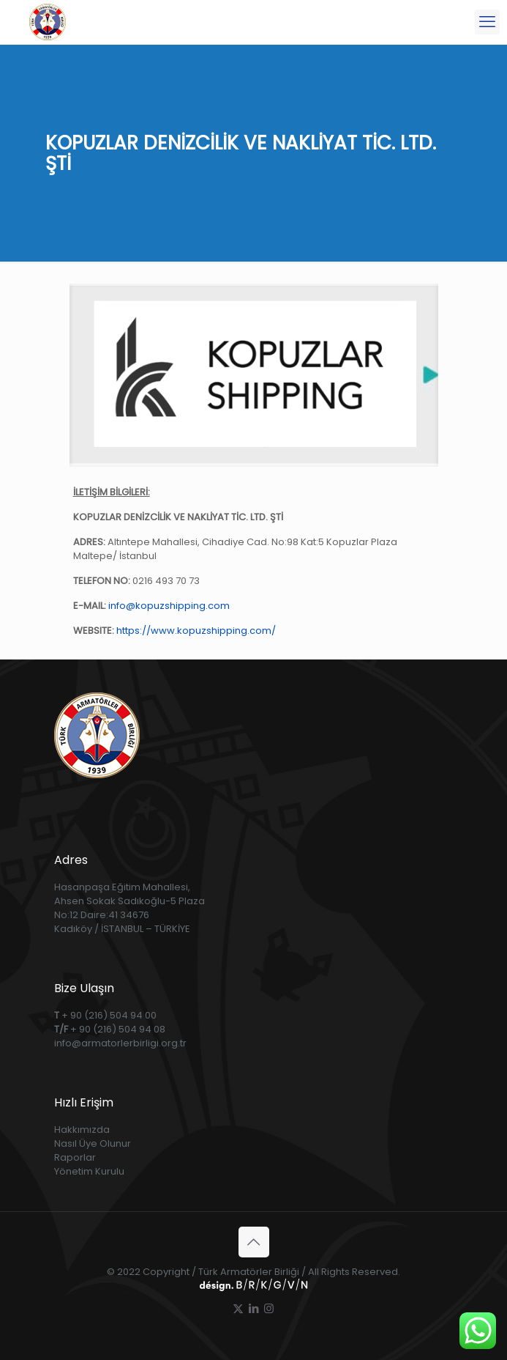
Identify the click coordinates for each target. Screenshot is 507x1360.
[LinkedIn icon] (253, 1308)
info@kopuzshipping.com (169, 606)
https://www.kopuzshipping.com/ (196, 631)
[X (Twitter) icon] (238, 1308)
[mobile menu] (487, 22)
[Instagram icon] (268, 1308)
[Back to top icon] (254, 1242)
